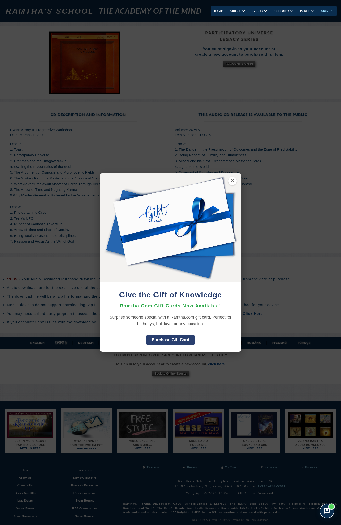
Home (217, 11)
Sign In (327, 11)
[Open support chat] (327, 511)
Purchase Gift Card (170, 339)
